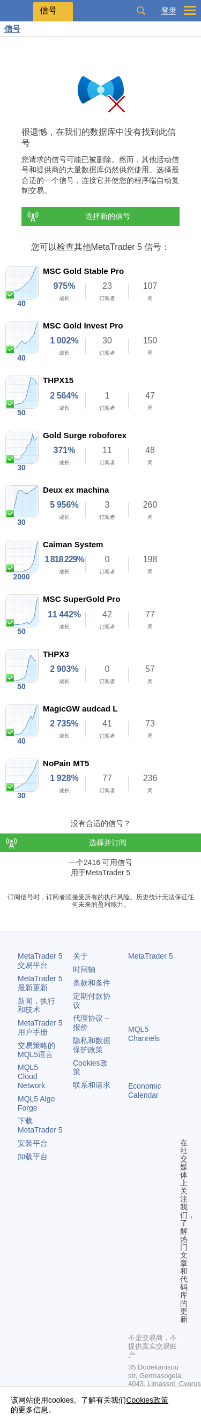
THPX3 (56, 654)
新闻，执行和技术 (36, 1005)
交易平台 (40, 960)
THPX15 (58, 380)
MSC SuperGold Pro (81, 598)
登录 (168, 10)
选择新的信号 (78, 216)
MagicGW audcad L (80, 708)
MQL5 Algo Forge (36, 1103)
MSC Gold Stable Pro (83, 271)
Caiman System (73, 544)
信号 (12, 28)
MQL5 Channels (144, 1034)
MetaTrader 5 (150, 956)
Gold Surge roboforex (84, 435)
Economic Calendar (144, 1090)
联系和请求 (91, 1085)
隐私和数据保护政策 (91, 1045)
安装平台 (33, 1143)
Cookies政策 (147, 1400)
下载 (40, 1125)
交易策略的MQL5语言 (36, 1050)
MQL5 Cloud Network (31, 1076)
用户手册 (40, 1027)
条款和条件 (91, 982)
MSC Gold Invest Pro (83, 325)
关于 (80, 956)
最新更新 (40, 983)
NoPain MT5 (66, 763)
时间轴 (84, 969)
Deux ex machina (76, 489)
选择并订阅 (107, 842)
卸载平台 (33, 1156)
